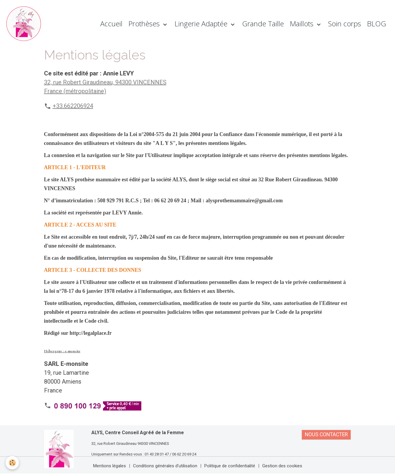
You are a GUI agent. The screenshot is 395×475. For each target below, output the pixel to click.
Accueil (111, 23)
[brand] (25, 23)
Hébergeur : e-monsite (62, 351)
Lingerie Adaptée (201, 23)
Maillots (302, 23)
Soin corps (344, 23)
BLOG (376, 23)
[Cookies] (12, 462)
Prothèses (144, 23)
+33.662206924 (73, 105)
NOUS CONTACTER (326, 434)
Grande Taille (263, 23)
